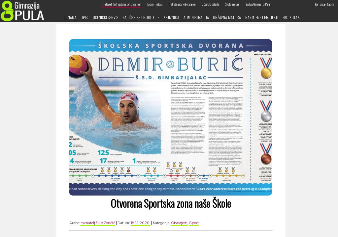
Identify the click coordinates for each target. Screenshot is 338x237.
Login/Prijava (154, 4)
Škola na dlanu (232, 4)
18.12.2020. (141, 223)
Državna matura (227, 17)
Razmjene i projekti (261, 17)
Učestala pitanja (210, 4)
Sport (194, 223)
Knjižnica (171, 17)
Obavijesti (179, 223)
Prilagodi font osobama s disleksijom (121, 4)
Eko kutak (291, 17)
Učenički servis (105, 17)
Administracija (196, 17)
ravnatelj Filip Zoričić (98, 223)
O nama (70, 17)
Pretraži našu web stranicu (181, 4)
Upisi (84, 17)
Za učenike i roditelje (140, 17)
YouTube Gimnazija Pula (258, 4)
